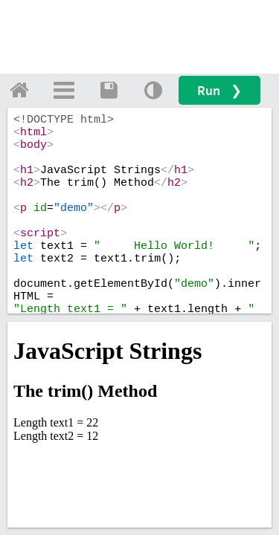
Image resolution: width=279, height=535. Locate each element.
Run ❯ (219, 90)
